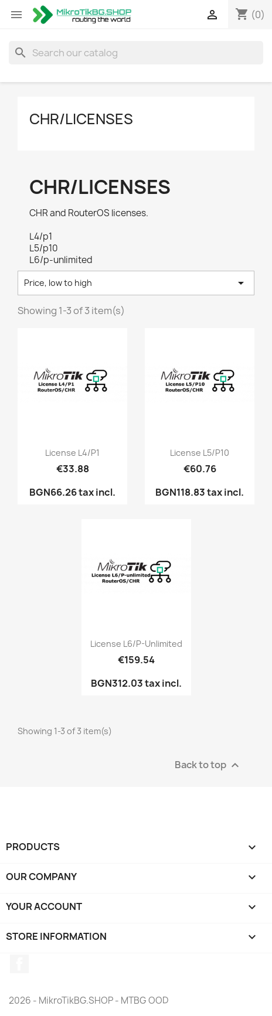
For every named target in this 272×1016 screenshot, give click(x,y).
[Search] (136, 52)
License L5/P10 (199, 452)
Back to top (208, 765)
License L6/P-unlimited (136, 643)
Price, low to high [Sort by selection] (136, 283)
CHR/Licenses (81, 119)
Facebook (19, 963)
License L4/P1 (72, 452)
